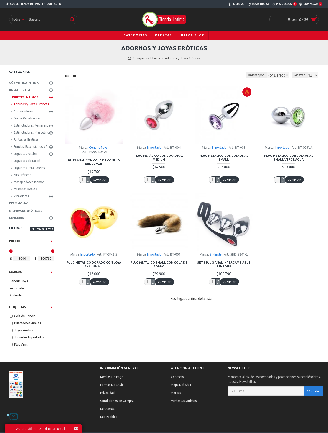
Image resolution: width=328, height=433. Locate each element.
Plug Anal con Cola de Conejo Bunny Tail (94, 162)
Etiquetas (17, 307)
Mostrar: (301, 75)
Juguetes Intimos (148, 58)
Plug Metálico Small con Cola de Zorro (159, 264)
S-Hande (216, 254)
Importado (154, 147)
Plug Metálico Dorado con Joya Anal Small (94, 264)
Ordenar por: (244, 75)
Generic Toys (98, 147)
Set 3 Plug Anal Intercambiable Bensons (223, 264)
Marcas (15, 271)
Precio (14, 241)
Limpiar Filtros (44, 228)
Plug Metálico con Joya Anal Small (223, 157)
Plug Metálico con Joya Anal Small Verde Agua (288, 157)
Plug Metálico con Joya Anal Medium (158, 157)
